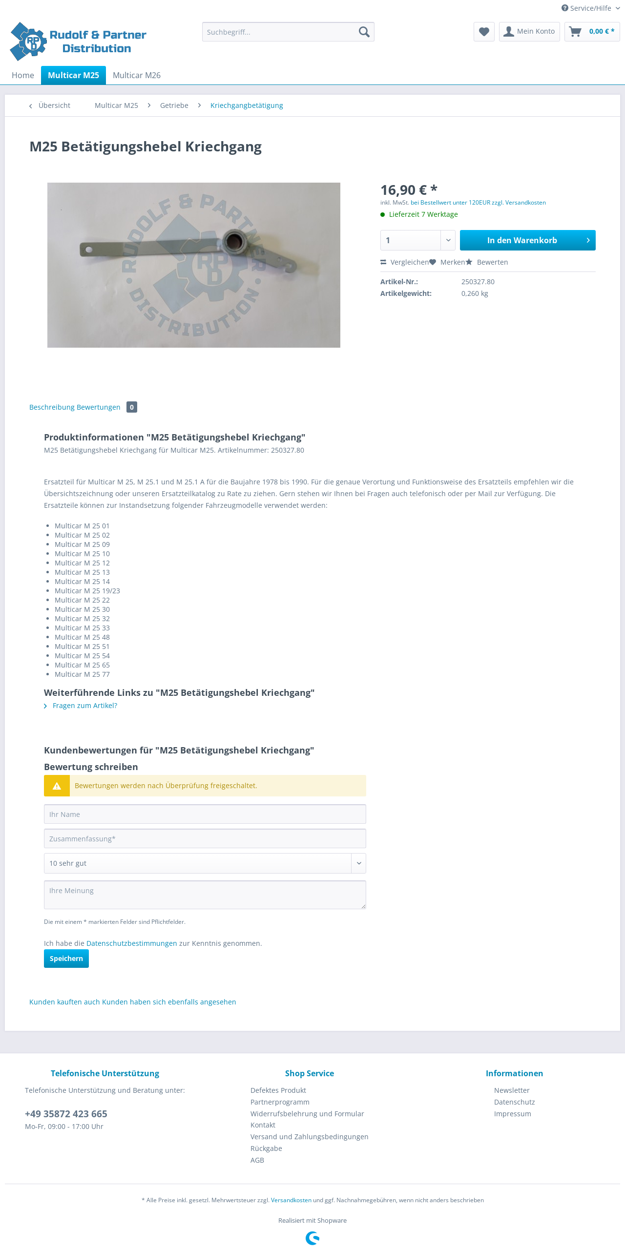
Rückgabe (266, 1148)
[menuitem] (288, 36)
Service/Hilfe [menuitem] (587, 8)
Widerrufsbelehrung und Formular (307, 1113)
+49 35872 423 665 (66, 1113)
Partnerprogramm (280, 1102)
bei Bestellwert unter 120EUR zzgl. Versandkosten (478, 202)
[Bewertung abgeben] (205, 863)
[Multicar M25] (73, 75)
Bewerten (486, 262)
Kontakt (262, 1124)
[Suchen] (364, 32)
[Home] (23, 75)
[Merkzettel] (484, 32)
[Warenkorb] (592, 32)
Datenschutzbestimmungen (131, 943)
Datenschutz (514, 1102)
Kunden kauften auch (64, 1001)
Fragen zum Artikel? (80, 705)
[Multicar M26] (136, 75)
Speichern (66, 958)
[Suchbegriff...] (288, 32)
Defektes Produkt (278, 1090)
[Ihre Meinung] (205, 894)
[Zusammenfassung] (205, 838)
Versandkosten (291, 1200)
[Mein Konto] (529, 32)
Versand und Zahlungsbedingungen (309, 1136)
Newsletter (512, 1090)
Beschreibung (52, 407)
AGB (257, 1160)
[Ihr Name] (205, 814)
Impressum (512, 1113)
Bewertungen (107, 407)
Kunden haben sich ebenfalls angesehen (169, 1001)
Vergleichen (404, 262)
